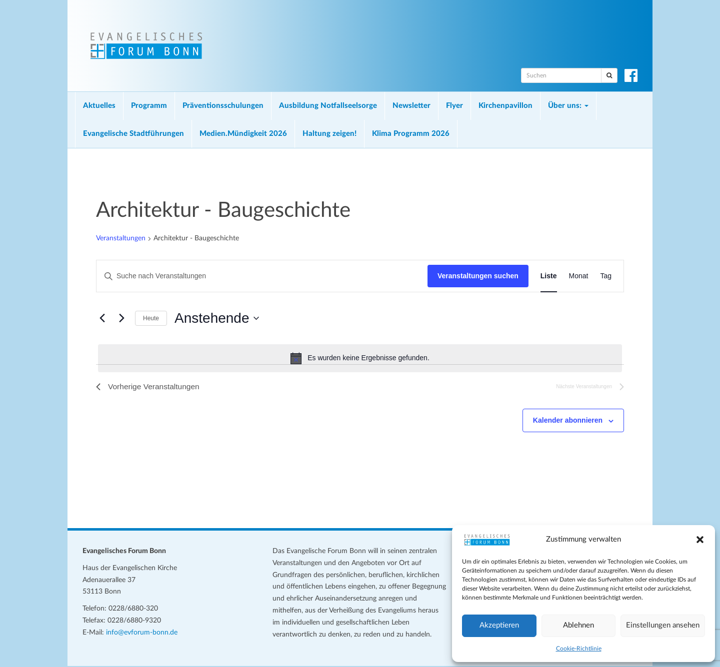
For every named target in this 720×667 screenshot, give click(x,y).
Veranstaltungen (121, 238)
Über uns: (568, 105)
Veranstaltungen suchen (478, 276)
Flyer (454, 105)
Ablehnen (578, 625)
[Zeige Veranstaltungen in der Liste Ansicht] (548, 276)
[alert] (360, 358)
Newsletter (411, 105)
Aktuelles (99, 105)
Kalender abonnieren (567, 421)
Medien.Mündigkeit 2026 (243, 133)
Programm (149, 105)
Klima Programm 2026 (411, 133)
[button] (700, 540)
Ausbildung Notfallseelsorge (328, 105)
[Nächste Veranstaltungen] (122, 318)
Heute (151, 318)
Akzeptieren (499, 625)
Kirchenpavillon (505, 105)
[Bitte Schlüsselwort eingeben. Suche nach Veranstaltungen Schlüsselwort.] (262, 276)
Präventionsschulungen (223, 105)
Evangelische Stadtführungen (133, 133)
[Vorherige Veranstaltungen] (102, 318)
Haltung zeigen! (329, 133)
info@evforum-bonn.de (142, 633)
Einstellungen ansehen (663, 625)
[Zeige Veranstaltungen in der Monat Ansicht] (578, 276)
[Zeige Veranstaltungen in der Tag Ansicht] (606, 276)
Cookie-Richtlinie (579, 649)
